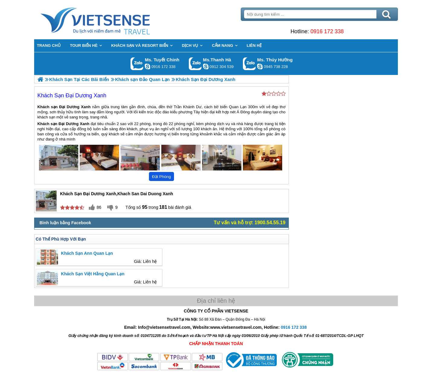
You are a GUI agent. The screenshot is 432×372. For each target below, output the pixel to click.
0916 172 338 (326, 31)
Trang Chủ (111, 19)
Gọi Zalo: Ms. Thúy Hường (249, 63)
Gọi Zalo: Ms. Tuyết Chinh (137, 63)
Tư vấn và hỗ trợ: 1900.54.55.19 (249, 222)
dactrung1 (260, 66)
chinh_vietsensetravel (147, 66)
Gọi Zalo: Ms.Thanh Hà (195, 63)
